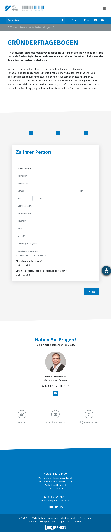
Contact (75, 20)
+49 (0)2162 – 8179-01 (57, 496)
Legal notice (65, 521)
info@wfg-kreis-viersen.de (57, 500)
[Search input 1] (33, 20)
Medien (22, 422)
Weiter (92, 291)
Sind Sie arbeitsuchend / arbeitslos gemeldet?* (41, 270)
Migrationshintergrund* (29, 260)
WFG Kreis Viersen (17, 27)
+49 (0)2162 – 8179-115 (57, 386)
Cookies (78, 521)
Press (87, 20)
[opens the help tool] (106, 270)
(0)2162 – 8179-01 (89, 422)
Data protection (48, 521)
